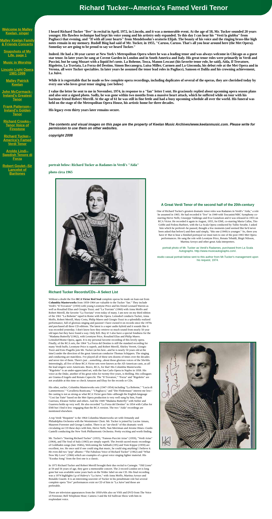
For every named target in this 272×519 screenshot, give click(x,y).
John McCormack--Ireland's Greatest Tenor (17, 95)
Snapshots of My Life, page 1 (17, 53)
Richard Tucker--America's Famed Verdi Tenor (17, 140)
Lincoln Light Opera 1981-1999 (17, 71)
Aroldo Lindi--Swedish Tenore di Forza (17, 154)
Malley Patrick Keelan (17, 82)
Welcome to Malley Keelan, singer (17, 31)
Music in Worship (17, 62)
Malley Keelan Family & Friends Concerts (17, 42)
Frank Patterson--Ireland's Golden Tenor (17, 110)
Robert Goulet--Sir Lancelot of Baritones (17, 169)
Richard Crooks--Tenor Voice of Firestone (17, 125)
